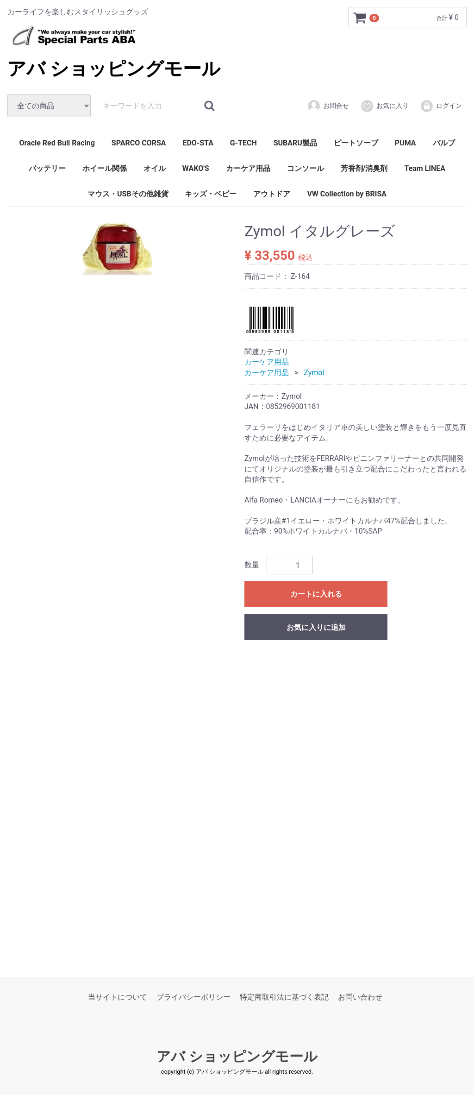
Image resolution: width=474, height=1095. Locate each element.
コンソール (305, 168)
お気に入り (384, 106)
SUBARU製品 (295, 142)
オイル (154, 168)
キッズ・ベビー (211, 193)
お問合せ (328, 106)
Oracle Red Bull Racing (56, 142)
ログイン (441, 106)
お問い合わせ (360, 996)
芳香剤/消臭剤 (364, 168)
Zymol (314, 372)
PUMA (405, 142)
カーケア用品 (248, 168)
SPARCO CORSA (139, 142)
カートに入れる (316, 594)
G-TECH (243, 142)
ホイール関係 (104, 168)
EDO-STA (197, 142)
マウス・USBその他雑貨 (127, 193)
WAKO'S (195, 168)
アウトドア (271, 193)
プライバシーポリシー (193, 996)
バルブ (444, 142)
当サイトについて (117, 996)
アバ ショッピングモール (113, 69)
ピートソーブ (356, 142)
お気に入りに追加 (316, 627)
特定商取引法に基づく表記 (284, 996)
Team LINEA (424, 168)
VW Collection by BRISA (347, 193)
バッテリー (47, 168)
